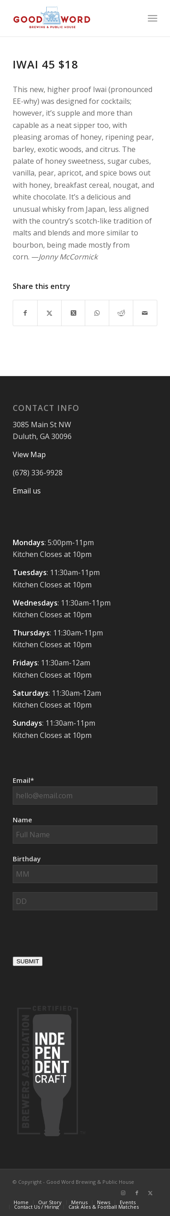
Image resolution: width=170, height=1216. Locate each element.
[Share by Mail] (145, 313)
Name (22, 819)
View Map (29, 454)
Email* (23, 780)
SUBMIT (27, 961)
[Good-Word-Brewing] (70, 18)
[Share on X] (49, 313)
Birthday (27, 858)
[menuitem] (152, 18)
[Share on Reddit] (121, 313)
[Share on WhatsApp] (97, 313)
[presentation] (82, 937)
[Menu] (152, 18)
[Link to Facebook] (137, 1193)
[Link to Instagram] (123, 1193)
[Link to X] (150, 1193)
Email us (27, 491)
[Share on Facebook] (25, 313)
